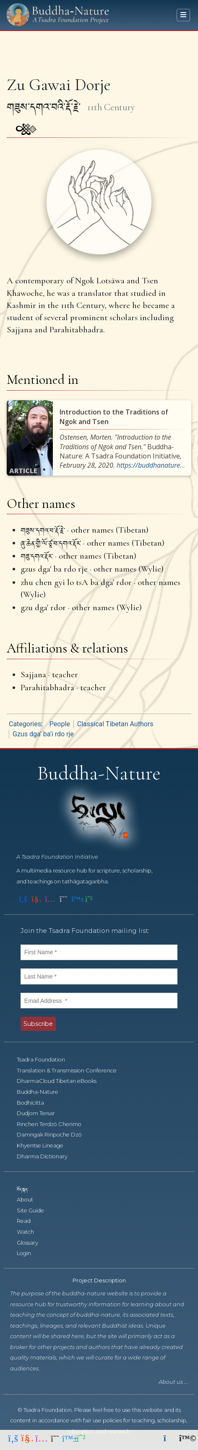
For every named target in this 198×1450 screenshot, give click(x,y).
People (60, 724)
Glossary (32, 1243)
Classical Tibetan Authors (115, 724)
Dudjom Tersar (40, 1113)
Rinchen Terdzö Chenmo (54, 1124)
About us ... (173, 1382)
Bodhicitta (35, 1103)
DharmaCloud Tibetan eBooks (60, 1081)
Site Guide (35, 1210)
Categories (25, 724)
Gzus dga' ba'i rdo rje (43, 734)
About (29, 1199)
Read (28, 1221)
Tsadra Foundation (45, 1059)
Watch (30, 1232)
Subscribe (38, 1024)
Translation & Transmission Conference (71, 1070)
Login (28, 1253)
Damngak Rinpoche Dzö (54, 1135)
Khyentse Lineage (45, 1145)
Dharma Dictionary (47, 1156)
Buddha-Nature (42, 1092)
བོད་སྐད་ (26, 1189)
